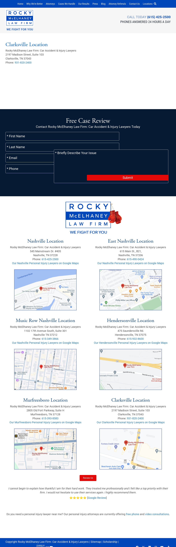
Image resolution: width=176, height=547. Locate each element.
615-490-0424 (135, 251)
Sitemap (96, 534)
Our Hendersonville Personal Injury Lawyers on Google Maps (130, 335)
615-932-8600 (135, 331)
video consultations (157, 506)
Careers (10, 540)
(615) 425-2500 (158, 17)
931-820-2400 (23, 62)
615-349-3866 (50, 331)
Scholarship (110, 534)
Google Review (97, 490)
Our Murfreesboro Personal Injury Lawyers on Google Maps (45, 414)
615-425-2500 (50, 251)
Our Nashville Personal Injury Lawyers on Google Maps (45, 255)
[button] (156, 4)
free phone (132, 506)
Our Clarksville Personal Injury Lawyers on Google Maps (131, 414)
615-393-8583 (50, 410)
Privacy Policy (25, 540)
